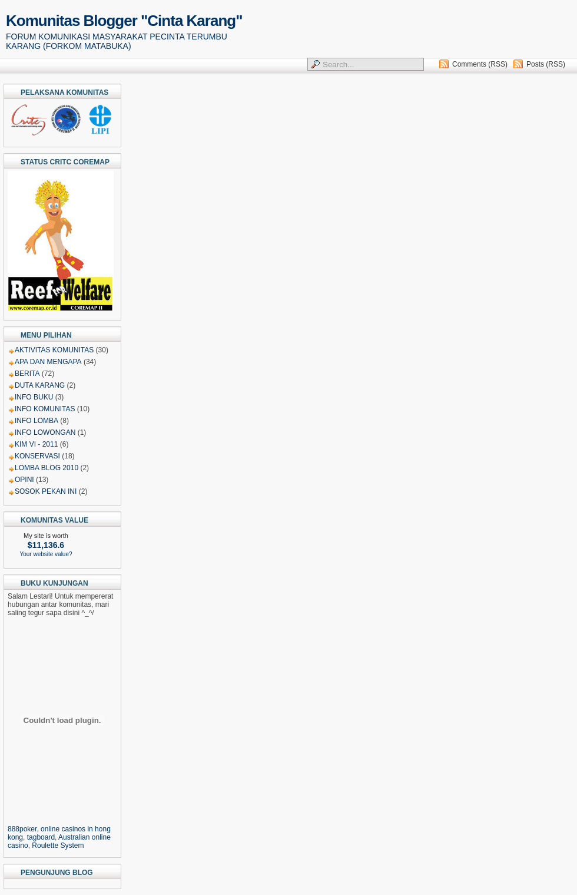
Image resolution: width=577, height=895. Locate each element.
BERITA (27, 373)
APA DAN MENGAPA (48, 362)
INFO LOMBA (36, 421)
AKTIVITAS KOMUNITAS (54, 350)
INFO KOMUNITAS (45, 409)
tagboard (41, 837)
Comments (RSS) (480, 64)
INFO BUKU (34, 397)
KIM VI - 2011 (36, 444)
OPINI (24, 479)
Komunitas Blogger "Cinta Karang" (124, 20)
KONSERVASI (37, 456)
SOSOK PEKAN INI (46, 491)
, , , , (62, 833)
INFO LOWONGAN (45, 432)
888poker (22, 829)
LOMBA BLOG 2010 (46, 468)
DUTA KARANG (40, 385)
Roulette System (58, 845)
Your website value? (45, 554)
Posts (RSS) (545, 64)
